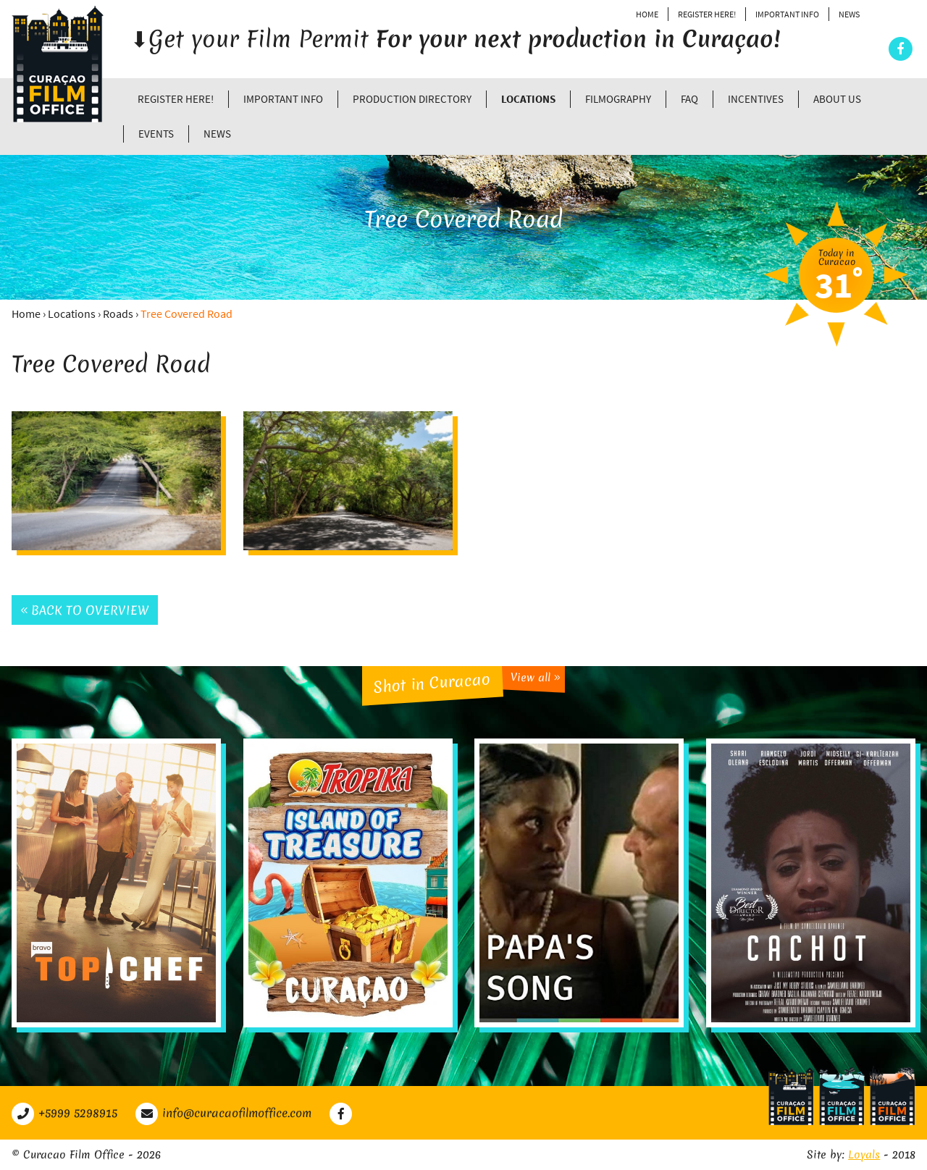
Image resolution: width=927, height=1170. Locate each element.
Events (156, 133)
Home (647, 14)
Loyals (864, 1155)
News (849, 14)
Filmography (618, 99)
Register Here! (707, 14)
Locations (528, 99)
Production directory (412, 99)
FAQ (689, 99)
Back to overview (84, 610)
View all (536, 677)
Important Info (787, 14)
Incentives (756, 99)
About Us (837, 99)
